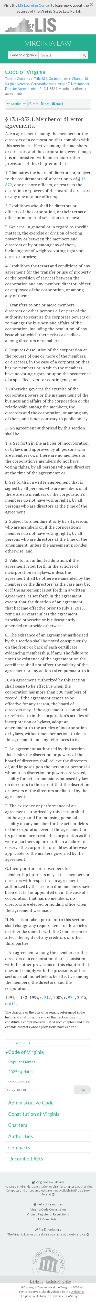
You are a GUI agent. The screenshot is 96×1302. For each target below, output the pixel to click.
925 (71, 997)
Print (33, 104)
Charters (17, 1125)
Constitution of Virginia (34, 1114)
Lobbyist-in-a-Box (58, 1282)
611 (12, 1003)
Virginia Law (48, 43)
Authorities (20, 1136)
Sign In (78, 1296)
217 (47, 997)
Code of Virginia (23, 55)
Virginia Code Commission (48, 1209)
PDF (45, 104)
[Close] (92, 4)
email (57, 104)
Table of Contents (17, 79)
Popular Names (21, 1061)
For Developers (48, 1230)
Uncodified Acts (25, 1159)
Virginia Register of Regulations (48, 1214)
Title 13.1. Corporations (51, 79)
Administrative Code (31, 1103)
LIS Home (36, 1282)
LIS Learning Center (34, 5)
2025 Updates (20, 1071)
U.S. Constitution (48, 1219)
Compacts (19, 1147)
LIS (33, 25)
